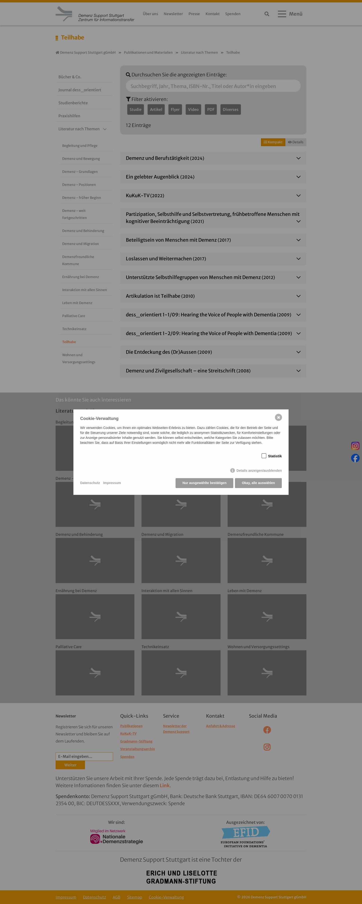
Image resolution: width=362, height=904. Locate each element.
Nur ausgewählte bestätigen (204, 483)
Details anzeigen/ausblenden (259, 470)
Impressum (112, 483)
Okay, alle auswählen (258, 483)
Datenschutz (90, 483)
